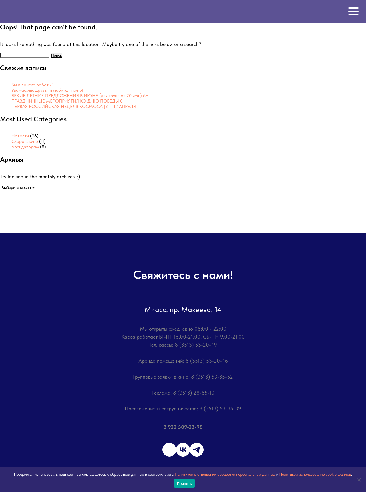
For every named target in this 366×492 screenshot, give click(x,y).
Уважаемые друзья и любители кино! (47, 90)
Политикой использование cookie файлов (315, 474)
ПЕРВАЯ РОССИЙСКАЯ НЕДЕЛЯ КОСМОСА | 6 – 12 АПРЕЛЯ (73, 106)
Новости (20, 136)
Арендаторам (25, 146)
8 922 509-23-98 (183, 427)
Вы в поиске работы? (32, 84)
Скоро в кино (24, 141)
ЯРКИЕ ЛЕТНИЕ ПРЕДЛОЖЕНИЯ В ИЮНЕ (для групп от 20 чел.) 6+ (79, 95)
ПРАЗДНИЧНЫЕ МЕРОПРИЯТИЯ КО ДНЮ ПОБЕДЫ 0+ (68, 101)
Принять (184, 483)
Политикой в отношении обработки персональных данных (225, 474)
